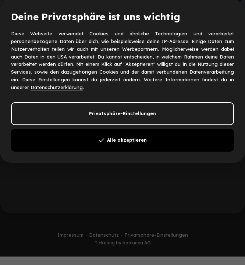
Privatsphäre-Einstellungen (122, 113)
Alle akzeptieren (122, 140)
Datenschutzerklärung (57, 87)
